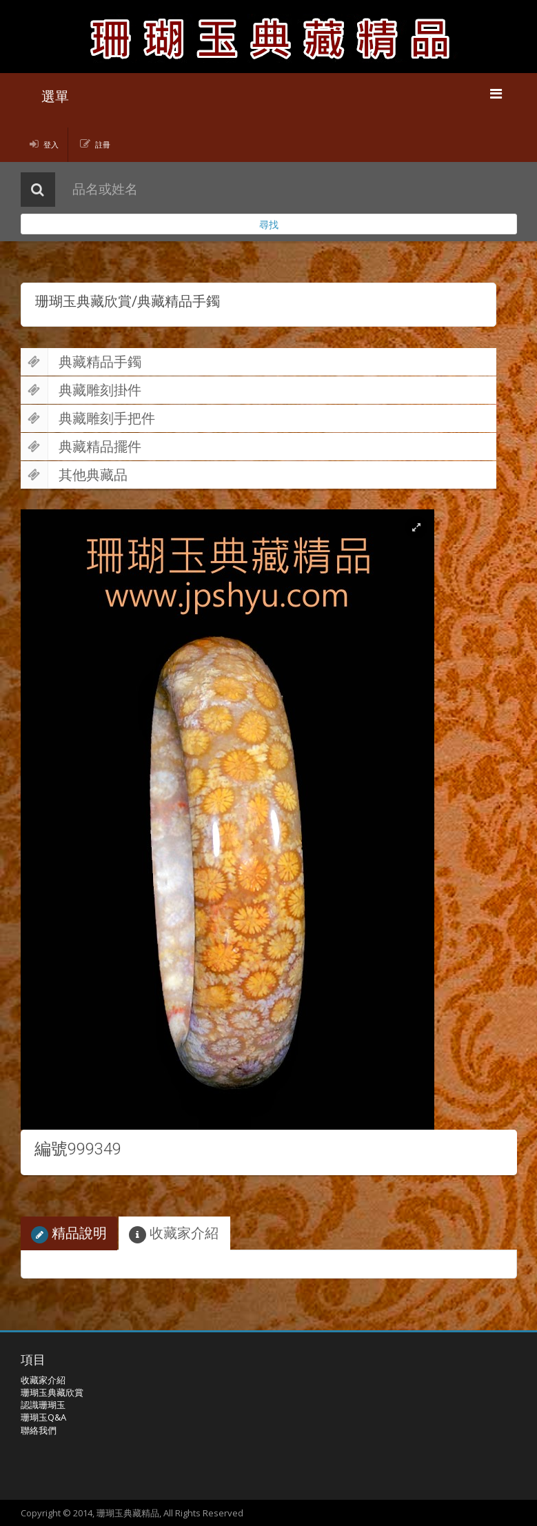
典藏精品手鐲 (81, 362)
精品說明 (69, 1233)
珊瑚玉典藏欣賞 (52, 1392)
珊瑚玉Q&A (43, 1417)
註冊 (102, 144)
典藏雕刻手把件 (88, 418)
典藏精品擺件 (81, 446)
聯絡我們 (39, 1430)
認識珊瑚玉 (43, 1404)
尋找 (268, 224)
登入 (51, 144)
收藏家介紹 (174, 1233)
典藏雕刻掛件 (81, 390)
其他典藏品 (74, 475)
